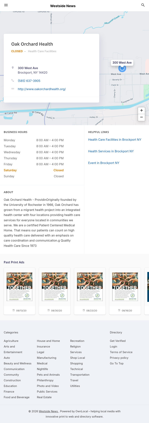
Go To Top (117, 363)
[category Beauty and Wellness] (17, 363)
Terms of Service (121, 352)
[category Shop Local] (77, 358)
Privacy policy (119, 358)
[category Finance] (9, 391)
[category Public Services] (47, 391)
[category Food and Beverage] (17, 397)
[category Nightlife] (42, 369)
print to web (66, 416)
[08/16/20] (125, 291)
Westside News (49, 411)
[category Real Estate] (44, 397)
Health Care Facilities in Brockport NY (114, 139)
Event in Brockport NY (103, 163)
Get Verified (118, 341)
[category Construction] (12, 380)
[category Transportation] (80, 374)
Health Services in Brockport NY (111, 151)
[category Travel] (74, 380)
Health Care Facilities (42, 51)
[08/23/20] (89, 291)
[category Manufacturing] (46, 358)
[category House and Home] (48, 341)
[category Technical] (76, 369)
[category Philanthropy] (45, 380)
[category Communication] (14, 369)
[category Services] (76, 352)
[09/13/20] (19, 291)
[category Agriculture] (11, 341)
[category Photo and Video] (48, 386)
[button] (122, 68)
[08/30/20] (54, 291)
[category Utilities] (75, 386)
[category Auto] (7, 358)
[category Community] (11, 374)
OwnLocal (81, 411)
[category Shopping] (76, 363)
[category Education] (10, 386)
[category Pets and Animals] (48, 374)
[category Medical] (42, 363)
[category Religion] (75, 346)
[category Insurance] (43, 346)
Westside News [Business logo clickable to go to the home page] (63, 6)
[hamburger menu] (6, 5)
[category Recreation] (77, 341)
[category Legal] (40, 352)
